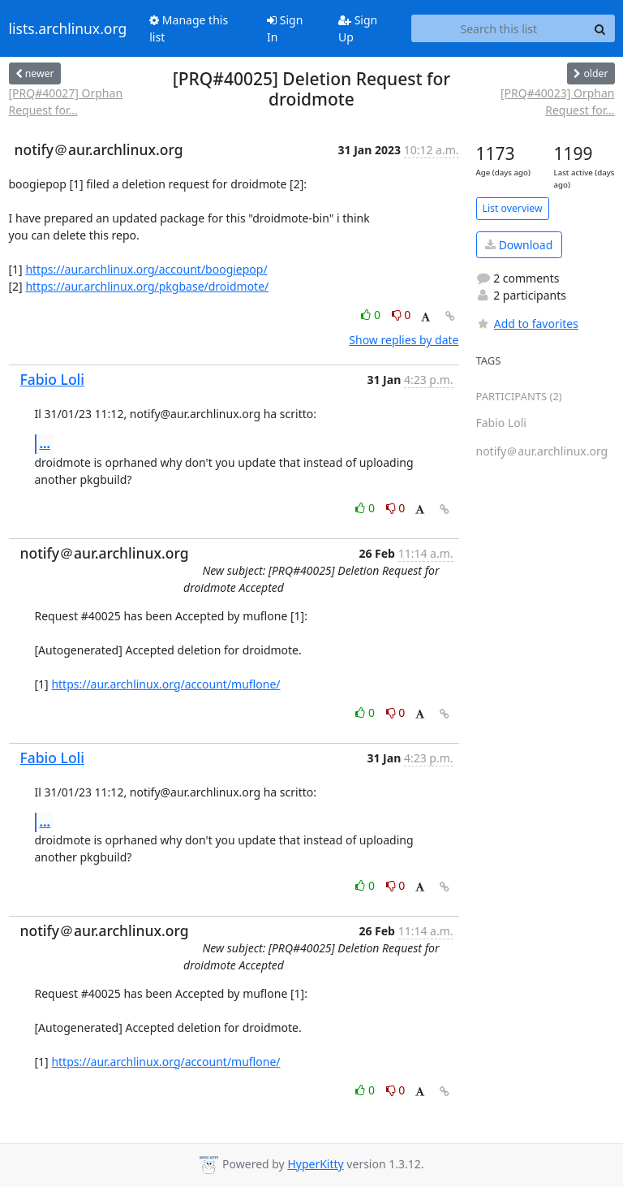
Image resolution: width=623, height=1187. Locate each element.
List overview (513, 208)
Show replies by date (403, 339)
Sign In (285, 28)
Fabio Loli (52, 379)
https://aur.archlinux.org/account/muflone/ (165, 684)
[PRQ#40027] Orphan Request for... (66, 101)
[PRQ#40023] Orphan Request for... (558, 101)
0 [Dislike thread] (401, 314)
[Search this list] (498, 28)
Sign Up (357, 28)
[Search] (600, 28)
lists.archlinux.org (68, 28)
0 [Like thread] (372, 314)
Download (518, 245)
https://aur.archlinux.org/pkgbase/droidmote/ (147, 286)
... (45, 443)
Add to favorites (527, 323)
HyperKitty (315, 1164)
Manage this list (188, 28)
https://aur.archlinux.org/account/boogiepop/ (146, 269)
